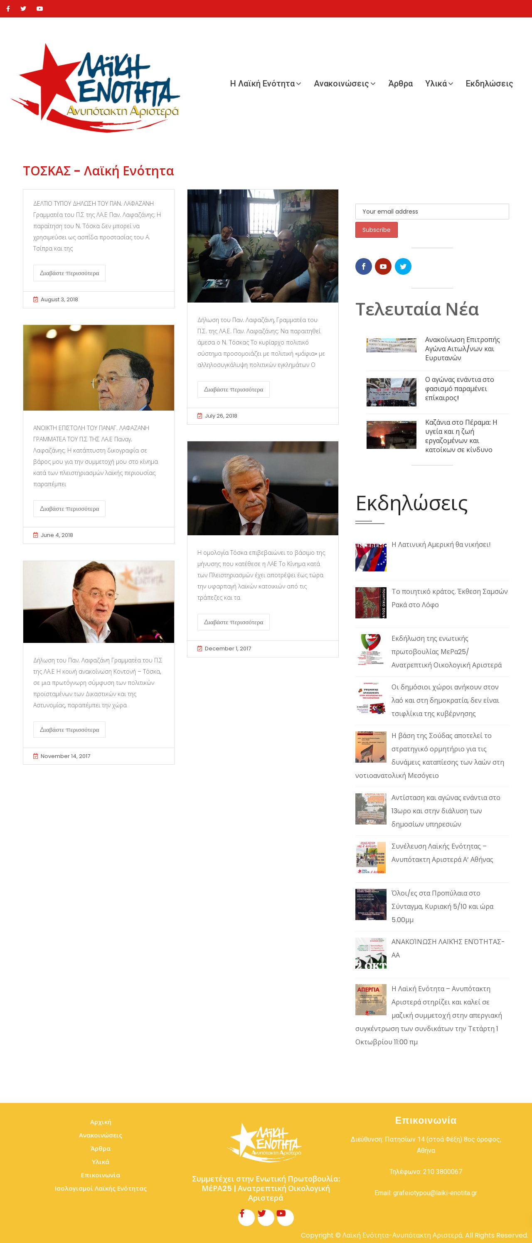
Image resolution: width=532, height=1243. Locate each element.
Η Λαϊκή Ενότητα (262, 84)
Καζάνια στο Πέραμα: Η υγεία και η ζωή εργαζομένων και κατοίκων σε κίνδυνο (461, 436)
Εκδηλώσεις (489, 84)
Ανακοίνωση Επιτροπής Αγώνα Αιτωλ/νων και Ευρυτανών (462, 349)
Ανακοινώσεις (341, 84)
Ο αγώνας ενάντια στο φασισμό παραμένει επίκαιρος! (459, 389)
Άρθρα (400, 84)
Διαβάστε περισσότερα (69, 273)
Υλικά (436, 84)
